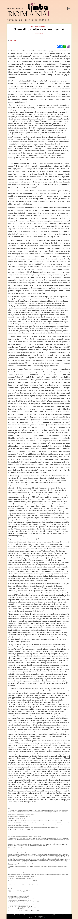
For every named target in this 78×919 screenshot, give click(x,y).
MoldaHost (47, 918)
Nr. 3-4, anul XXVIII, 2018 (36, 26)
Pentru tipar (12, 40)
